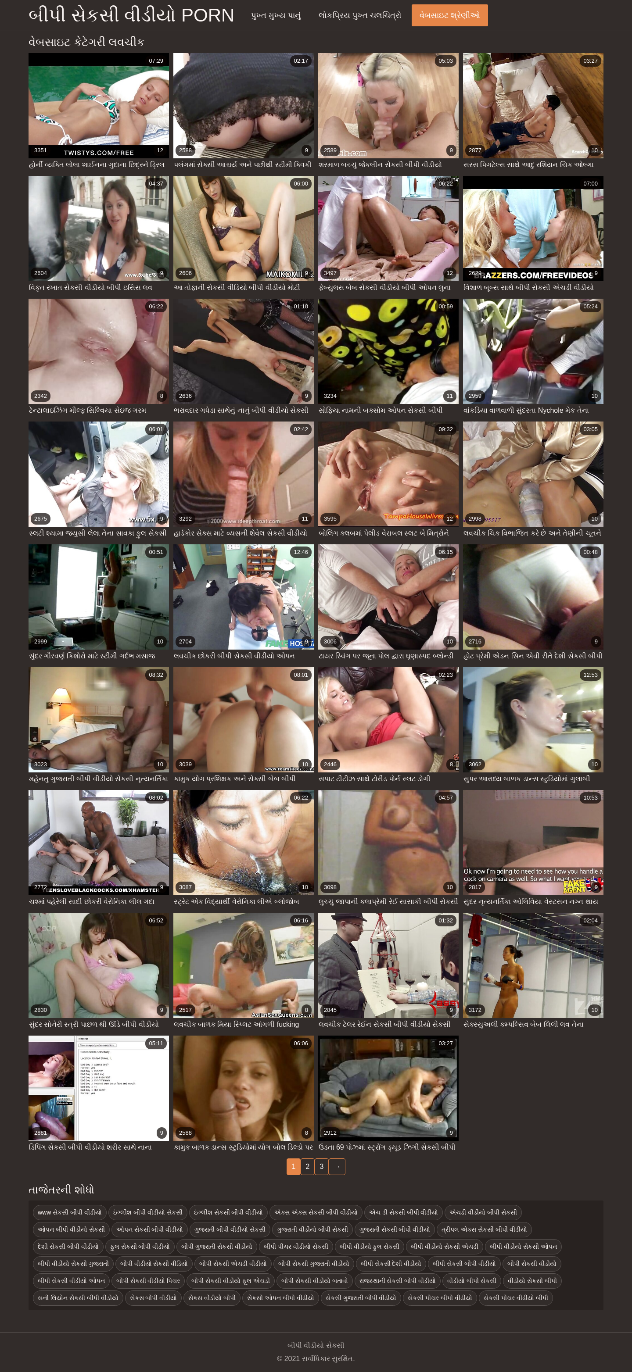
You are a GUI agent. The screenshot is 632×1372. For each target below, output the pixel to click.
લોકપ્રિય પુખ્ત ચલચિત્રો (360, 15)
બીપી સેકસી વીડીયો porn (131, 15)
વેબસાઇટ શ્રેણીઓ (450, 15)
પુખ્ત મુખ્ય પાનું (276, 15)
